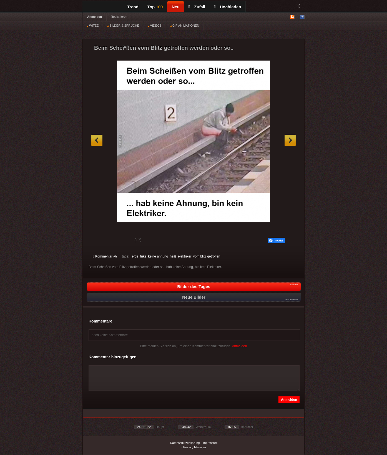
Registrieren (119, 16)
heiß (173, 256)
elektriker (185, 256)
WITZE (93, 25)
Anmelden (94, 16)
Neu (175, 6)
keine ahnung (158, 256)
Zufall (197, 6)
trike (143, 256)
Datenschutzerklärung (185, 442)
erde (135, 256)
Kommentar (105, 256)
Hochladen (227, 6)
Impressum (209, 442)
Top (155, 6)
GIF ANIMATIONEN (184, 25)
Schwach (119, 240)
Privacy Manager (194, 447)
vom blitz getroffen (206, 256)
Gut (99, 240)
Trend (133, 6)
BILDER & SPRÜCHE (123, 25)
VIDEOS (155, 25)
